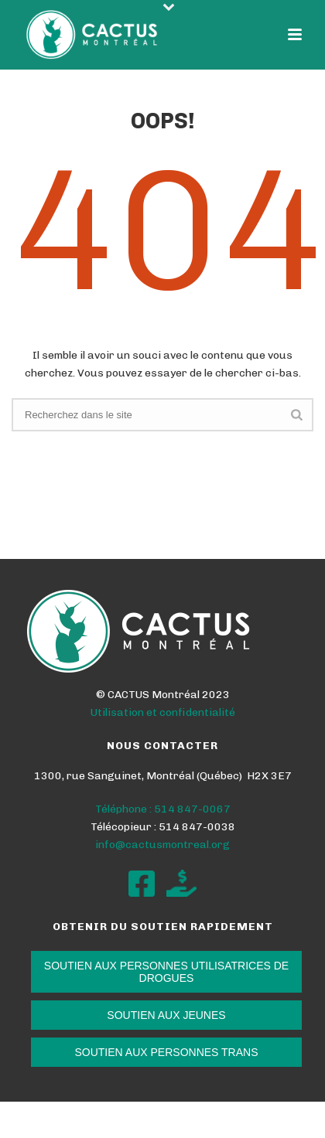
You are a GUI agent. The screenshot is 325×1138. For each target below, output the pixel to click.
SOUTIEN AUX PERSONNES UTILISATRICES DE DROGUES (166, 971)
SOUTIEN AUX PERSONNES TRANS (166, 1052)
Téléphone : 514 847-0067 (163, 809)
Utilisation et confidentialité (163, 712)
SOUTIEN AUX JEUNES (166, 1015)
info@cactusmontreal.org (162, 844)
